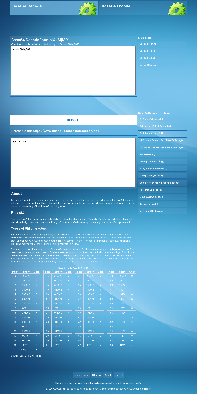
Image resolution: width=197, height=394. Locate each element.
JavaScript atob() (149, 204)
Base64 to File (147, 50)
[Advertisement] (98, 25)
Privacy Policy (81, 375)
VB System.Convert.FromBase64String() (161, 140)
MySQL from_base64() (152, 175)
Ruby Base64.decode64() (153, 168)
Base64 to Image (149, 43)
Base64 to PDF (147, 58)
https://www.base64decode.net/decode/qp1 (66, 131)
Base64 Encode (116, 6)
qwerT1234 (73, 162)
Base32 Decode (148, 65)
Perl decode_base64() (152, 133)
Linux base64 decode (151, 197)
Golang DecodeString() (152, 161)
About (108, 375)
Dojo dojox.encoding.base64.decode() (160, 182)
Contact (119, 375)
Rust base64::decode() (152, 211)
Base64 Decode (27, 6)
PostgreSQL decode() (151, 189)
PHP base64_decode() (152, 119)
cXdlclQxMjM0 (73, 70)
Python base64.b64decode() (155, 126)
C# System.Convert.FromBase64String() (161, 147)
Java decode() (147, 154)
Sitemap (96, 375)
